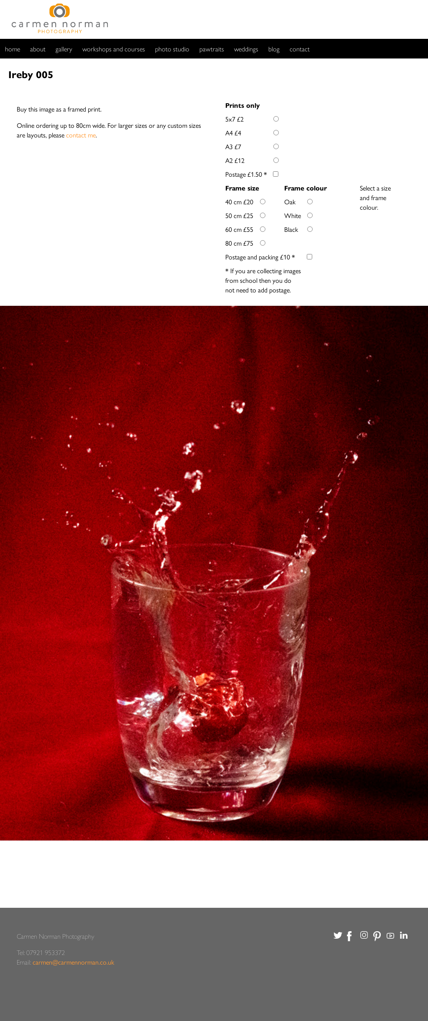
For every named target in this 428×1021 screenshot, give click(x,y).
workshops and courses (113, 48)
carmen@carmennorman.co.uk (73, 962)
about (38, 48)
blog (274, 48)
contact (300, 48)
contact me (81, 135)
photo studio (172, 48)
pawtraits (211, 48)
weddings (246, 48)
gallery (64, 48)
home (12, 48)
